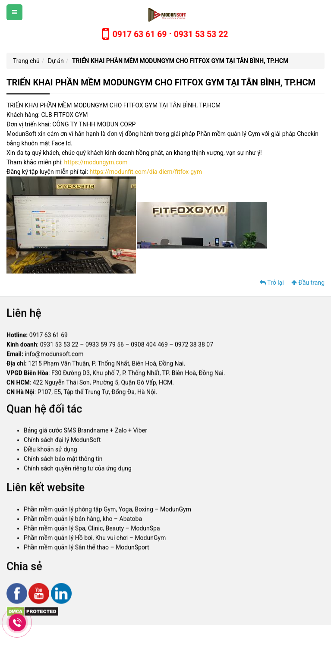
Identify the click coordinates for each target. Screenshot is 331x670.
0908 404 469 (149, 346)
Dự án (56, 60)
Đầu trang (308, 282)
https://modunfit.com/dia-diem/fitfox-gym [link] (145, 171)
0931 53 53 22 (59, 346)
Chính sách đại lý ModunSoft (62, 441)
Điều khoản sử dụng (50, 450)
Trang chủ (26, 60)
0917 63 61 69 (48, 336)
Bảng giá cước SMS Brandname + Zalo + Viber (85, 431)
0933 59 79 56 (104, 346)
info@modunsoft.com (54, 355)
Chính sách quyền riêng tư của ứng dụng (78, 469)
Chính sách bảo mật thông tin (63, 460)
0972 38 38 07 (194, 346)
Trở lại (272, 282)
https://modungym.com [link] (96, 162)
